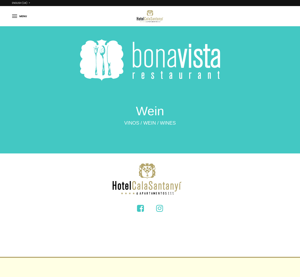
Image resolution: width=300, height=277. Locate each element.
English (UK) (20, 3)
